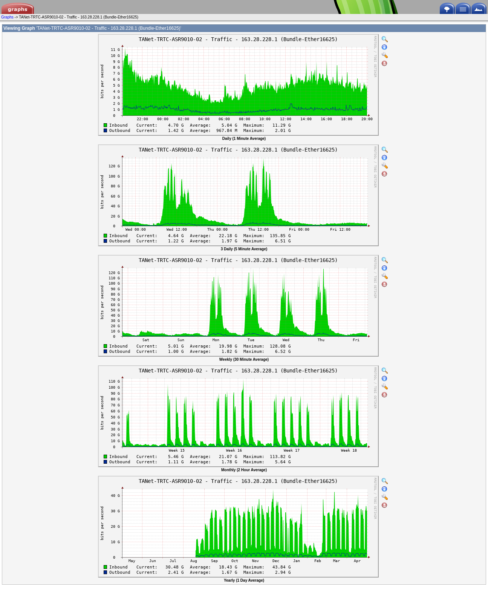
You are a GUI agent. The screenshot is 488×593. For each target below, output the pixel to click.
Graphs (7, 17)
